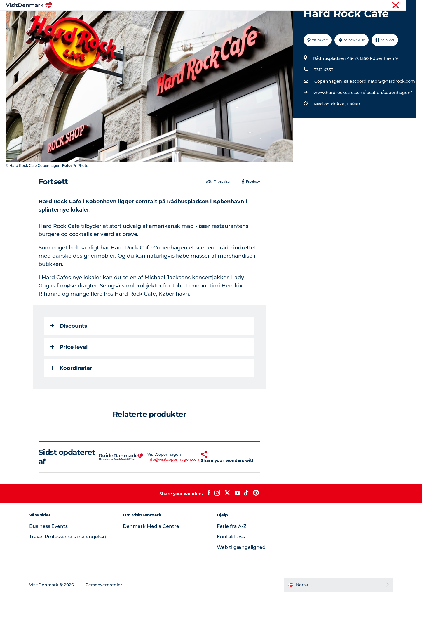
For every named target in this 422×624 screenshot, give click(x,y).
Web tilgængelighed (241, 575)
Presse (410, 6)
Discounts (68, 354)
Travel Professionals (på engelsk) (68, 564)
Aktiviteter (203, 19)
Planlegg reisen (276, 19)
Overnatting (236, 19)
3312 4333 (323, 97)
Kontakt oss (231, 564)
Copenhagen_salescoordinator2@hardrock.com (364, 109)
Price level (69, 375)
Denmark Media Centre (151, 554)
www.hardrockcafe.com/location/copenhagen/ (362, 120)
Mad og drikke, (330, 131)
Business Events (49, 554)
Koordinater (71, 396)
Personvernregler (105, 612)
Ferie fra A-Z (232, 554)
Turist (394, 6)
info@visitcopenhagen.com (159, 487)
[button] (189, 485)
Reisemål (173, 19)
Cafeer (353, 131)
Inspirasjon (141, 19)
